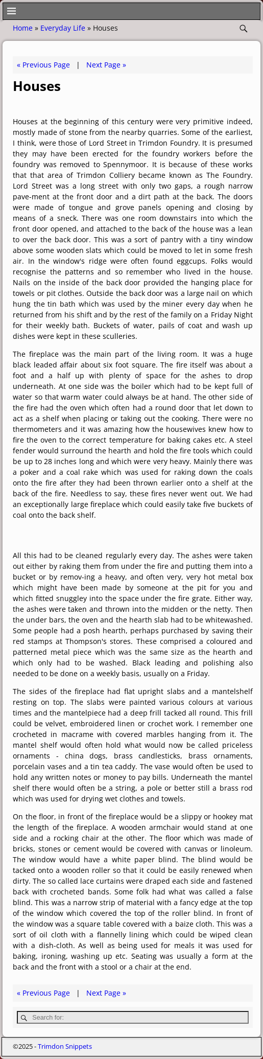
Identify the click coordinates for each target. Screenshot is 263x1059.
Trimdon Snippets (65, 1046)
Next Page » (106, 65)
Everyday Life (62, 28)
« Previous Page (43, 65)
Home (23, 28)
